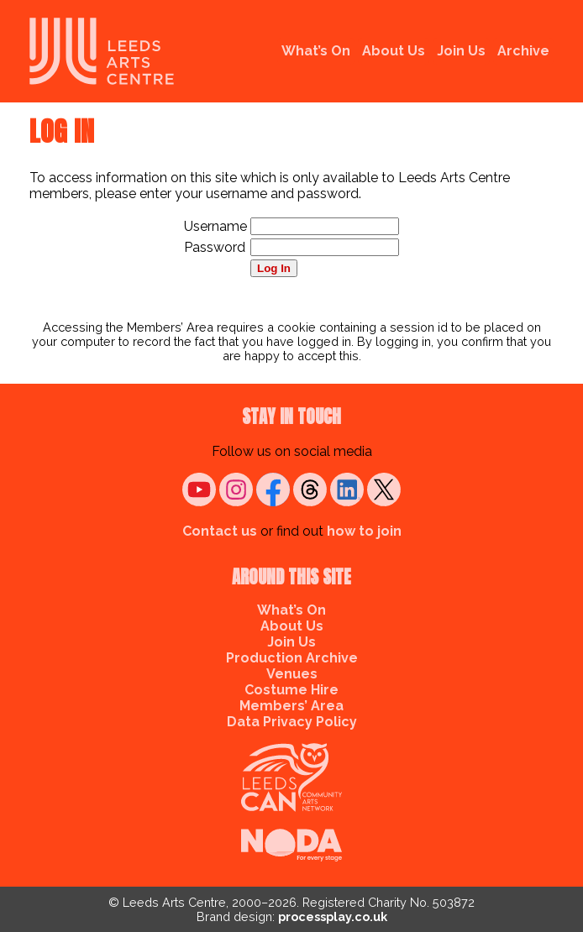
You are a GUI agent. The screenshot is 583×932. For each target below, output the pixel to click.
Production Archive (292, 658)
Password (214, 247)
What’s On (315, 51)
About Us (393, 51)
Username (215, 226)
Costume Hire (291, 690)
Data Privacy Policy (292, 722)
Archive (523, 51)
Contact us (219, 531)
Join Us (461, 51)
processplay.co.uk (332, 916)
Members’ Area (291, 706)
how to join (364, 531)
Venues (292, 674)
